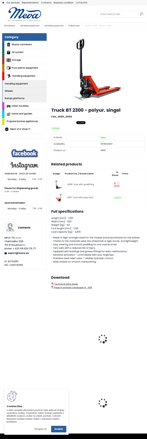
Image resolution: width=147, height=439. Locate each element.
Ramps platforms (15, 98)
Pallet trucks (74, 25)
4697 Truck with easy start (80, 197)
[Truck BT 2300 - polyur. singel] (98, 69)
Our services (13, 2)
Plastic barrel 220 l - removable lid (128, 406)
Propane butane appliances (22, 121)
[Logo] (22, 14)
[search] (141, 15)
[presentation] (52, 336)
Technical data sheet (64, 284)
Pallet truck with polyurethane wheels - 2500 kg (65, 340)
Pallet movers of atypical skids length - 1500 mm (130, 340)
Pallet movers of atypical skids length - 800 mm (98, 336)
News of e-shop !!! (17, 129)
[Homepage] (3, 3)
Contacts (46, 2)
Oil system (15, 52)
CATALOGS (81, 2)
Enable (59, 429)
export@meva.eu (18, 253)
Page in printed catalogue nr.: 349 (71, 287)
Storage (14, 60)
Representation (30, 2)
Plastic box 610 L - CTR (97, 401)
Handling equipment (29, 25)
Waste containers (19, 44)
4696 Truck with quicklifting (80, 184)
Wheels (9, 90)
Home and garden (19, 114)
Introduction (9, 25)
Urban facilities (18, 106)
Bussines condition (64, 2)
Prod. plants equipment (22, 68)
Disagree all (40, 429)
